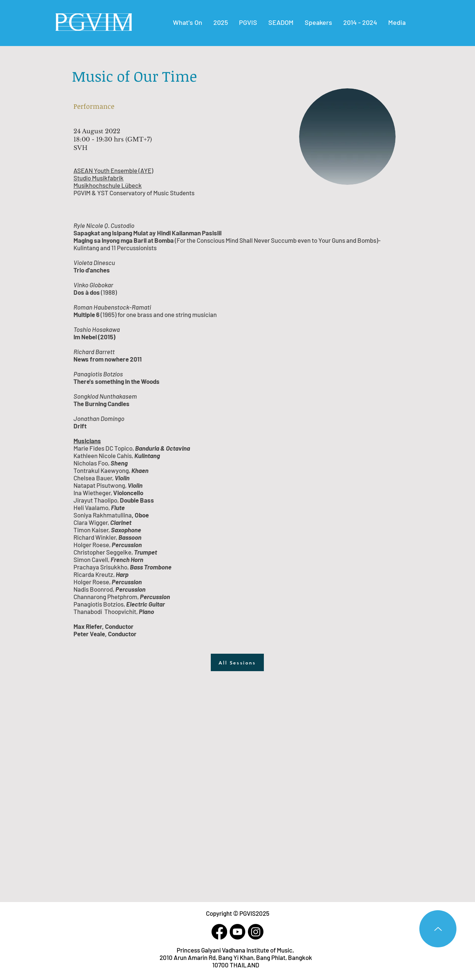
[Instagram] (255, 932)
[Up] (437, 928)
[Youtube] (237, 932)
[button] (360, 22)
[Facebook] (219, 932)
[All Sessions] (237, 662)
